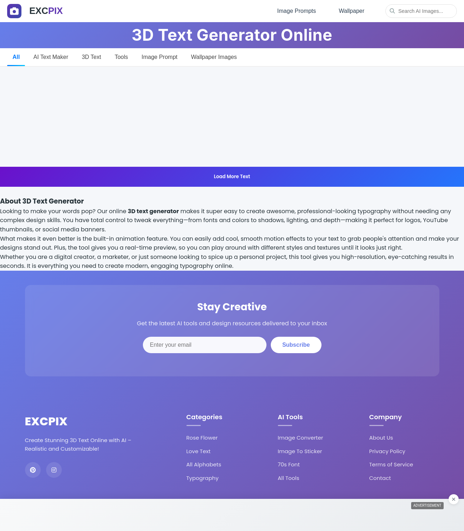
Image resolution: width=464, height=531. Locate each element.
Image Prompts (296, 11)
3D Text (91, 57)
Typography (202, 478)
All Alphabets (203, 464)
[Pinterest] (33, 470)
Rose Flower (202, 437)
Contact (380, 478)
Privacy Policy (387, 451)
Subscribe (296, 345)
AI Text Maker (50, 57)
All (16, 57)
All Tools (288, 478)
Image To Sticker (300, 451)
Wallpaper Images (214, 57)
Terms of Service (391, 464)
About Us (381, 437)
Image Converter (300, 437)
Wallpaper (351, 11)
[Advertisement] (232, 117)
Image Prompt (159, 57)
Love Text (198, 451)
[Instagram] (54, 470)
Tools (121, 57)
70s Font (289, 464)
